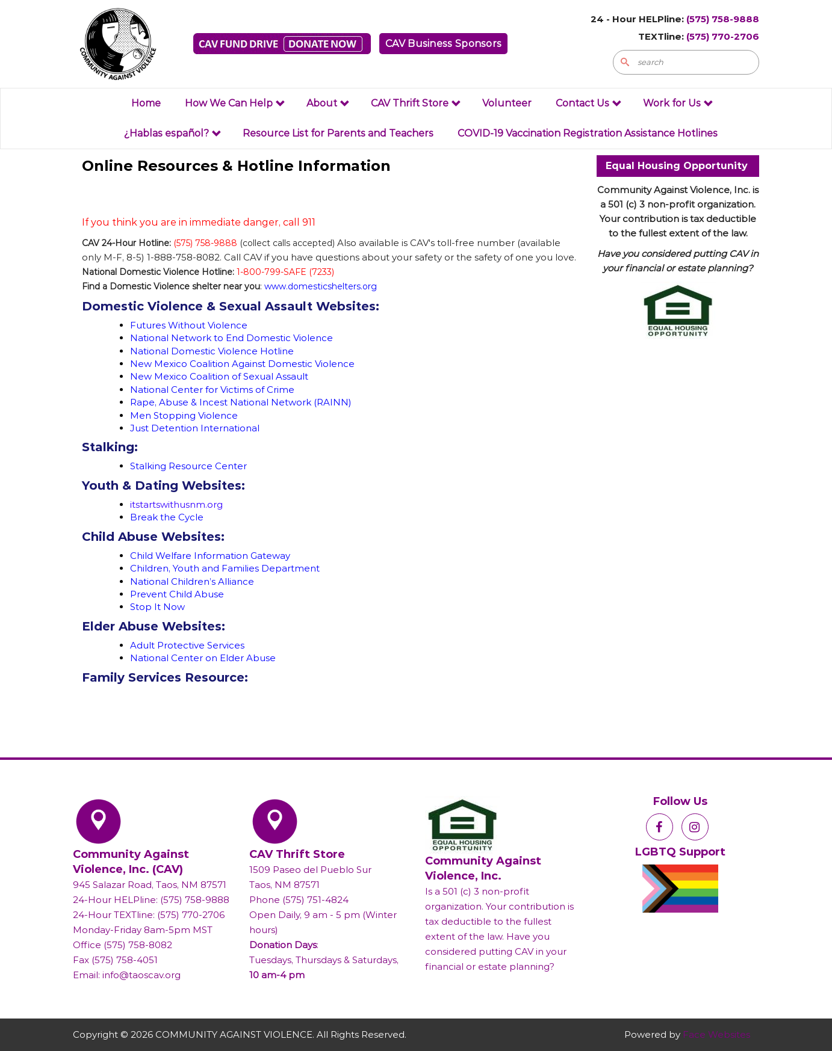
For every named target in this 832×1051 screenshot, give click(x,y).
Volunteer (507, 103)
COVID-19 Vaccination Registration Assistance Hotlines (588, 133)
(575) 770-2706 (722, 36)
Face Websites (716, 1034)
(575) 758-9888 (722, 19)
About (328, 103)
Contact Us (589, 103)
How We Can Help (235, 103)
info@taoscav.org (141, 975)
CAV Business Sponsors (443, 43)
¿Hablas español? (173, 133)
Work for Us (678, 103)
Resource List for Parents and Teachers (338, 133)
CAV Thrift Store (416, 103)
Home (146, 103)
